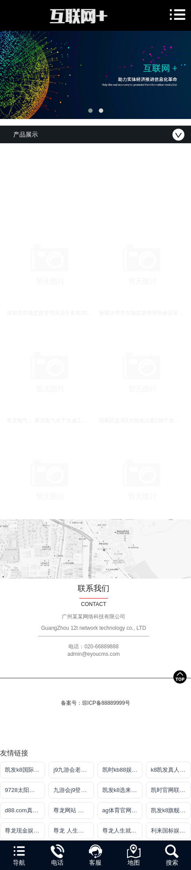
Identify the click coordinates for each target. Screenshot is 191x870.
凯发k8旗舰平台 (171, 810)
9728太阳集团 (23, 790)
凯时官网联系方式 (171, 790)
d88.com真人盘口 (25, 810)
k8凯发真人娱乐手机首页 (171, 769)
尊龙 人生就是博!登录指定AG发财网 (73, 830)
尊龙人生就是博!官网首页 (122, 830)
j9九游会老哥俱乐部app (73, 769)
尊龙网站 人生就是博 (73, 810)
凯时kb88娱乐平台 (122, 769)
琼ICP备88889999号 (106, 703)
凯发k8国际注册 (25, 769)
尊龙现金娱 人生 (25, 830)
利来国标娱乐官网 (171, 830)
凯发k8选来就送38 (122, 790)
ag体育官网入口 (122, 810)
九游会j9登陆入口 (73, 790)
